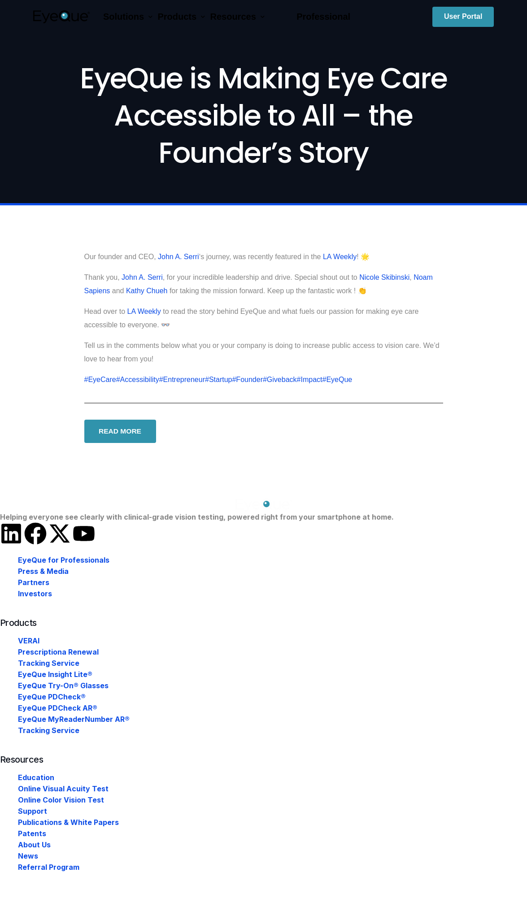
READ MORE (121, 431)
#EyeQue (337, 379)
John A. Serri (178, 256)
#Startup (218, 379)
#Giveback (280, 379)
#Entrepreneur (182, 379)
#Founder (247, 379)
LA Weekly (340, 256)
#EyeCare (100, 379)
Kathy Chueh (147, 291)
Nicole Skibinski (384, 277)
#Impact (309, 379)
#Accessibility (137, 379)
